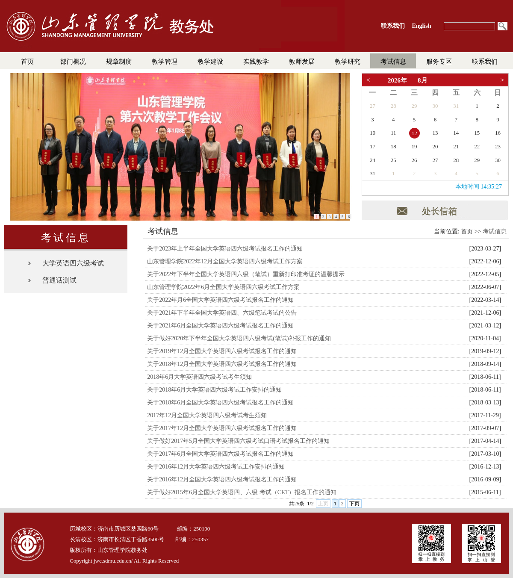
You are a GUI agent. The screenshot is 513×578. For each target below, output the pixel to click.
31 (456, 106)
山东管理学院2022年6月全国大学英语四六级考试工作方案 (223, 287)
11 (393, 133)
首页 (27, 61)
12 (414, 133)
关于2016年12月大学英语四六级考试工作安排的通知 (216, 466)
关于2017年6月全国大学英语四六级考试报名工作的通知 (220, 454)
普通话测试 (59, 280)
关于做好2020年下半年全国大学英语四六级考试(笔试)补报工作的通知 (238, 338)
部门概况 (73, 61)
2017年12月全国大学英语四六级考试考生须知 (207, 415)
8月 (423, 80)
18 (393, 146)
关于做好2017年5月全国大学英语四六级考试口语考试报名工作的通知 (238, 441)
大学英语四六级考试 (73, 263)
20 (435, 146)
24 (372, 160)
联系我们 (485, 61)
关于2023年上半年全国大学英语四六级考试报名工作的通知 (225, 248)
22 (477, 146)
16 (498, 133)
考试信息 (393, 61)
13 (435, 133)
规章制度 (119, 61)
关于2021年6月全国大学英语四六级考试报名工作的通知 (220, 325)
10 (372, 133)
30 (435, 106)
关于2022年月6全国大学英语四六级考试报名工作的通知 (220, 300)
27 (372, 106)
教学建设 (210, 61)
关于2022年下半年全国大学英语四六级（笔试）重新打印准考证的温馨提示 (246, 274)
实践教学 (256, 61)
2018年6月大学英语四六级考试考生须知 (199, 377)
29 (414, 106)
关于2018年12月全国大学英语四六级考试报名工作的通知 (222, 364)
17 (372, 146)
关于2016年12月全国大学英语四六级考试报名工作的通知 (222, 479)
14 (456, 133)
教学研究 (347, 61)
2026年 (397, 80)
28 (393, 106)
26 (414, 160)
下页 (354, 504)
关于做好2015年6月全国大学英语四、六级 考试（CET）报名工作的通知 (241, 492)
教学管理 (164, 61)
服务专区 (439, 61)
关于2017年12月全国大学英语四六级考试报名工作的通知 (222, 428)
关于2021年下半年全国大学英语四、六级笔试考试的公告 (222, 313)
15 (477, 133)
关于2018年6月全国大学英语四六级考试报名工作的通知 (220, 402)
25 (393, 160)
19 (414, 146)
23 (498, 146)
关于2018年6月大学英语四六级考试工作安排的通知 (214, 389)
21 (456, 146)
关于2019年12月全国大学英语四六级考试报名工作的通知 (222, 351)
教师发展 (302, 61)
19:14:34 (491, 186)
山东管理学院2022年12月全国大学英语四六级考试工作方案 (225, 261)
